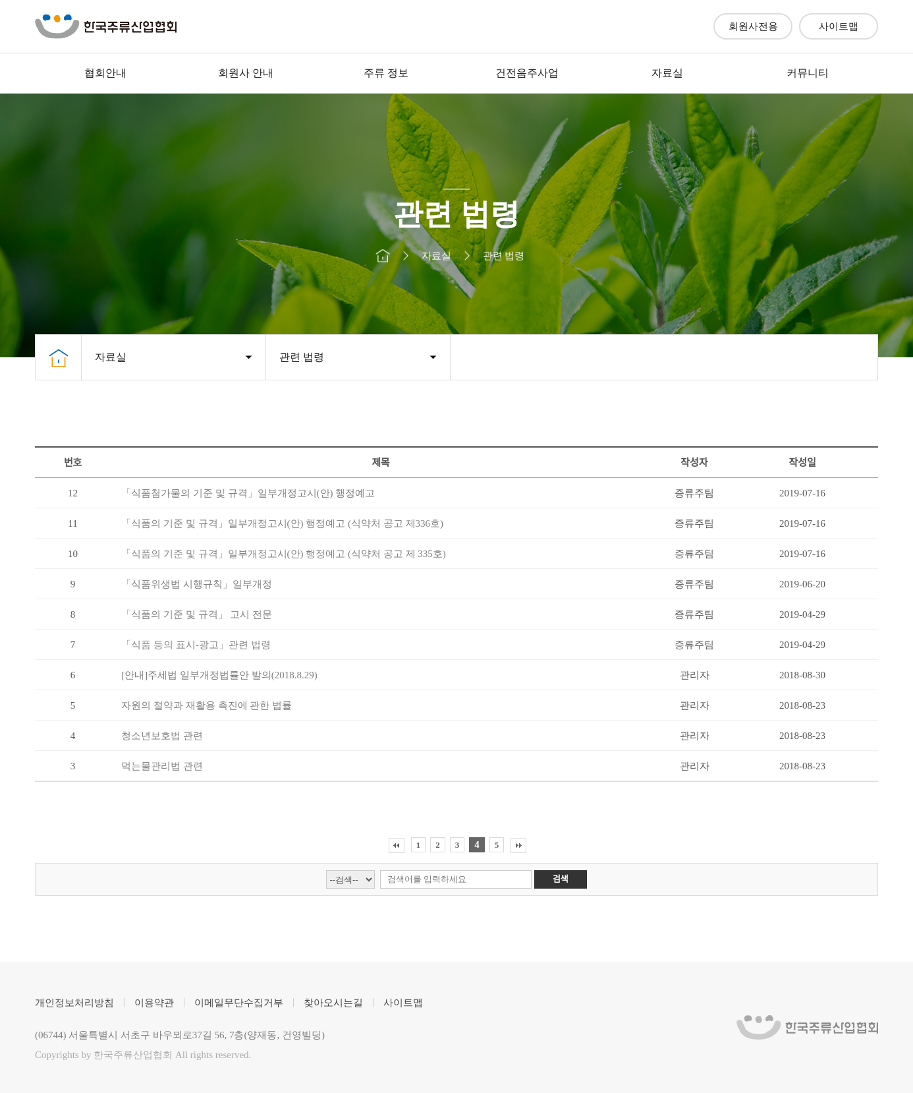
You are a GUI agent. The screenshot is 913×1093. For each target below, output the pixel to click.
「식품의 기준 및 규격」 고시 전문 (196, 614)
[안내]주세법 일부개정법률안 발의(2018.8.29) (219, 675)
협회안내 (105, 72)
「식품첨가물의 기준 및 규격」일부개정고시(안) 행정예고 (248, 493)
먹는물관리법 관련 (162, 766)
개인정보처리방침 (74, 1002)
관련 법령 (301, 357)
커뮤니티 (808, 72)
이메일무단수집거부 (238, 1002)
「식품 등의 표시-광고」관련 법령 (195, 644)
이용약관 (154, 1002)
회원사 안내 (245, 72)
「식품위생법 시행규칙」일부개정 (196, 584)
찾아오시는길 (333, 1002)
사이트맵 (838, 26)
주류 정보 (386, 72)
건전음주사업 (527, 72)
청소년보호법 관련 (162, 735)
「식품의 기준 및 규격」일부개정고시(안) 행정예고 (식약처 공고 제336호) (282, 523)
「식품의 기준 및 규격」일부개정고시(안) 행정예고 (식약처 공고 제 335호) (283, 553)
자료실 (667, 72)
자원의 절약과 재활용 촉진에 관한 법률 (206, 705)
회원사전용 (753, 26)
